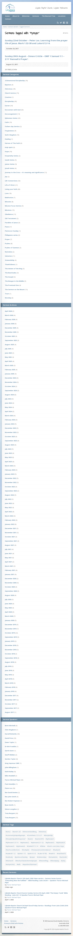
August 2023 (9, 445)
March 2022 (9, 516)
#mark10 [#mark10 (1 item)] (52, 853)
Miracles (8, 202)
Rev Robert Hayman (12, 801)
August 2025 (9, 345)
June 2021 (8, 553)
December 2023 (10, 428)
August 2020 (9, 595)
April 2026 (8, 311)
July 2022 (8, 499)
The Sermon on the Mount (15, 289)
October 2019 (10, 633)
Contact (8, 19)
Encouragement (11, 114)
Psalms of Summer (12, 248)
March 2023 (9, 466)
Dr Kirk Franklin (10, 746)
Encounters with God (12, 110)
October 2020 (10, 587)
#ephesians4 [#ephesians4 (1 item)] (60, 843)
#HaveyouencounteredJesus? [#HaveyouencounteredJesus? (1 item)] (41, 850)
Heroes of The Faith (12, 143)
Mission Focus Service (13, 206)
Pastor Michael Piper (12, 780)
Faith (7, 122)
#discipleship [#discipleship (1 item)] (48, 835)
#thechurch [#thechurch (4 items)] (9, 861)
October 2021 (10, 537)
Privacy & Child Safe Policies (13, 923)
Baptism (8, 85)
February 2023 (10, 470)
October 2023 (10, 436)
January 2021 (9, 574)
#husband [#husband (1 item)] (56, 850)
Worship (8, 298)
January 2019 (9, 641)
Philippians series (11, 235)
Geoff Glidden (10, 755)
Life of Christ (10, 185)
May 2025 (8, 357)
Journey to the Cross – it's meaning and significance (24, 172)
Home (7, 16)
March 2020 (9, 616)
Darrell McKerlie (11, 734)
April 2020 (8, 612)
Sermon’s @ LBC (13, 27)
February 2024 (10, 420)
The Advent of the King (13, 269)
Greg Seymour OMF (12, 763)
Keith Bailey (9, 772)
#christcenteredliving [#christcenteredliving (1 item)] (30, 832)
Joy (6, 177)
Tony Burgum (10, 813)
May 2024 (8, 407)
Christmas (8, 89)
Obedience (9, 214)
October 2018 (10, 654)
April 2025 (8, 361)
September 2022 (11, 491)
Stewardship (9, 260)
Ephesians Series (11, 118)
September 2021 (11, 541)
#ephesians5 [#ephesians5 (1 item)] (10, 846)
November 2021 (10, 533)
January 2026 (9, 324)
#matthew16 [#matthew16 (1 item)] (61, 853)
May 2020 (8, 608)
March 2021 (9, 566)
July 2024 (8, 399)
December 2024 (10, 378)
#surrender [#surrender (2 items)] (63, 857)
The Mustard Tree (48, 16)
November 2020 (10, 583)
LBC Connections (11, 181)
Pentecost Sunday (11, 231)
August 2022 (9, 495)
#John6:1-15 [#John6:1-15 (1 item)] (21, 853)
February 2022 (10, 520)
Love (6, 193)
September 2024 (11, 390)
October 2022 (10, 487)
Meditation (9, 197)
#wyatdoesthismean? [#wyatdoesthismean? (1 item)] (30, 864)
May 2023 (8, 457)
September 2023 (11, 441)
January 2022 (9, 524)
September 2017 (11, 708)
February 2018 (10, 687)
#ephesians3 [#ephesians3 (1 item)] (50, 843)
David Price (9, 738)
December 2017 (10, 695)
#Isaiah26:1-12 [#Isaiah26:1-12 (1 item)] (10, 853)
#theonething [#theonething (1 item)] (43, 861)
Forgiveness (9, 131)
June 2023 (8, 453)
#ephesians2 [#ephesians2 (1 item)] (24, 843)
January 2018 (9, 691)
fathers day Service (12, 126)
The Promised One (12, 285)
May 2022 (8, 507)
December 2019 (10, 625)
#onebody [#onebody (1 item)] (9, 857)
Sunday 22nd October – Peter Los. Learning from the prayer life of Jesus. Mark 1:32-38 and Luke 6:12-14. (36, 42)
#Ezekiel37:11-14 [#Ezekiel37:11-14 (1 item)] (32, 846)
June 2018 (8, 670)
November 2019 (10, 629)
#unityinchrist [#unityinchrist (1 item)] (10, 864)
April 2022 (8, 512)
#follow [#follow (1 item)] (42, 846)
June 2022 (8, 503)
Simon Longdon (11, 809)
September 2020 (11, 591)
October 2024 (10, 386)
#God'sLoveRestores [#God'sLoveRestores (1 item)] (13, 850)
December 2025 (10, 328)
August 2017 (9, 712)
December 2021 (10, 528)
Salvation (8, 256)
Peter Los (8, 788)
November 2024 (10, 382)
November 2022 (10, 482)
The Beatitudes (10, 273)
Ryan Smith (9, 805)
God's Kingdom (10, 135)
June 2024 (8, 403)
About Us (15, 16)
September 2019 (11, 637)
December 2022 (10, 478)
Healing (8, 139)
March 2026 (9, 315)
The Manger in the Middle (14, 281)
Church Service (10, 93)
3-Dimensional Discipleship (15, 81)
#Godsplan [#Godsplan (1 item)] (25, 850)
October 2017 (10, 704)
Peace (7, 227)
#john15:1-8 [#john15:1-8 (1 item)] (32, 853)
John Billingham (10, 767)
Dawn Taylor (9, 742)
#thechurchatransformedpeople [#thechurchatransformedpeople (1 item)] (26, 861)
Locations (61, 16)
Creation (8, 97)
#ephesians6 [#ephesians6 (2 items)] (20, 846)
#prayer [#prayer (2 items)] (32, 857)
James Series (9, 164)
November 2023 (10, 432)
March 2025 (9, 365)
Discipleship (9, 101)
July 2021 (8, 549)
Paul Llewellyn (10, 784)
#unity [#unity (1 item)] (63, 861)
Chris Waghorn (10, 730)
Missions (8, 210)
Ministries (25, 16)
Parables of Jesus (11, 223)
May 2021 (8, 558)
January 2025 (9, 374)
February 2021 (10, 570)
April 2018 (8, 679)
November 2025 (10, 332)
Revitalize (8, 252)
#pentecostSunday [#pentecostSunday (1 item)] (21, 857)
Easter (7, 106)
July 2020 (8, 599)
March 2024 (9, 416)
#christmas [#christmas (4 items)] (42, 832)
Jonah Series (9, 168)
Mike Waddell (10, 776)
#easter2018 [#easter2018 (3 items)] (39, 839)
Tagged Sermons (24, 27)
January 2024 (9, 424)
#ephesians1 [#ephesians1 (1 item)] (50, 839)
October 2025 (10, 336)
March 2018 (9, 683)
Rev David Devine (11, 792)
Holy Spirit (9, 147)
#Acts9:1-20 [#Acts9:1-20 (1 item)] (16, 832)
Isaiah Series (9, 160)
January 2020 (9, 620)
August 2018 (9, 662)
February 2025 (10, 370)
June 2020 (8, 604)
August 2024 (9, 395)
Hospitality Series (11, 156)
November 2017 (10, 700)
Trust (7, 294)
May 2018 (8, 675)
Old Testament (10, 218)
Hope (7, 151)
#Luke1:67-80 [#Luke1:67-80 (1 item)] (42, 853)
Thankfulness (10, 264)
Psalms (7, 243)
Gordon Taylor (10, 759)
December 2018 (10, 645)
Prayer (7, 239)
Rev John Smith (10, 797)
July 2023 (8, 449)
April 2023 (8, 462)
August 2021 (9, 545)
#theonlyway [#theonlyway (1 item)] (54, 861)
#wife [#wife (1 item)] (18, 864)
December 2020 (10, 579)
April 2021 (8, 562)
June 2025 (8, 353)
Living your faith (11, 189)
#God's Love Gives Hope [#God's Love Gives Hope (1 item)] (55, 846)
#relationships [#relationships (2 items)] (41, 857)
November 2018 (10, 650)
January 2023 (9, 474)
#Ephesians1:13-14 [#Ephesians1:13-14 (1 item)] (12, 843)
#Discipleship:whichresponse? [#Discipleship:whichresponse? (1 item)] (16, 839)
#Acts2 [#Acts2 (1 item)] (8, 832)
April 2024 (8, 411)
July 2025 (8, 349)
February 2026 (10, 319)
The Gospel (9, 277)
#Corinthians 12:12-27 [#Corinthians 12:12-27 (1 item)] (34, 835)
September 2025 (11, 340)
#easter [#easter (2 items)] (30, 839)
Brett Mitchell (10, 726)
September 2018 (11, 658)
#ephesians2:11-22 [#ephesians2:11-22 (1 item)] (37, 843)
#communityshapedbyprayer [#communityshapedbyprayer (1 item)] (15, 835)
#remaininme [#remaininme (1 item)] (53, 857)
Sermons (35, 16)
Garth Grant (9, 751)
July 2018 (8, 666)
